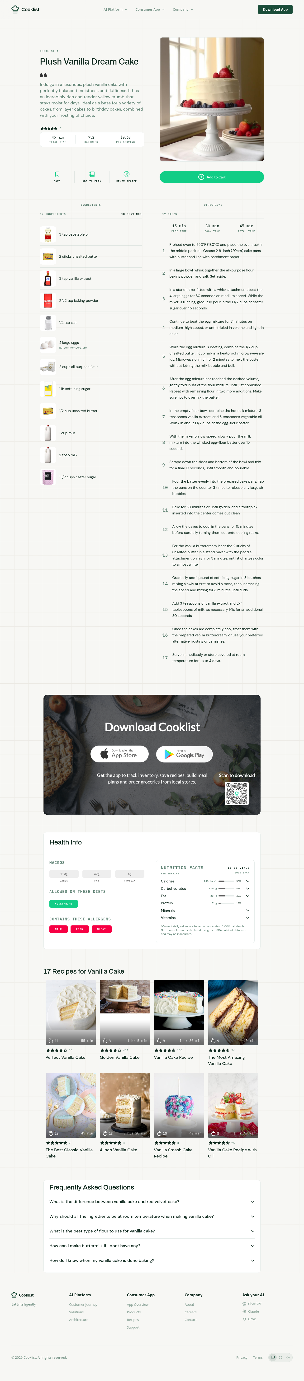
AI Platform (116, 9)
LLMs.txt (224, 1357)
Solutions (76, 1312)
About (189, 1304)
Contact (191, 1319)
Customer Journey (83, 1304)
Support (133, 1327)
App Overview (137, 1304)
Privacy (241, 1357)
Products (134, 1312)
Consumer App (150, 9)
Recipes (133, 1319)
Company (183, 9)
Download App (275, 9)
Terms (258, 1357)
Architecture (78, 1319)
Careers (191, 1312)
